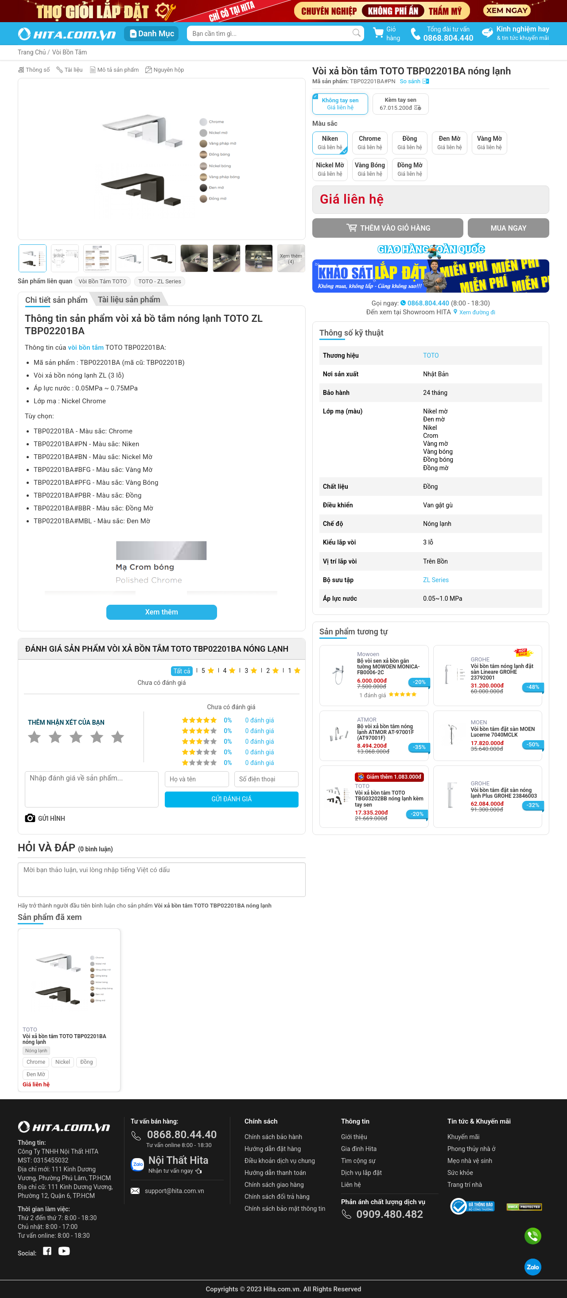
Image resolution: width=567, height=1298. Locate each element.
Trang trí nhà (464, 1184)
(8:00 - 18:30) (445, 303)
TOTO (431, 355)
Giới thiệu (354, 1136)
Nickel (62, 1062)
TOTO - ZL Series (159, 281)
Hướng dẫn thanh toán (275, 1172)
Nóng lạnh (36, 1051)
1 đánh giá (372, 695)
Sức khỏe (460, 1172)
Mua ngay (509, 228)
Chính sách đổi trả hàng (277, 1196)
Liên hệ (351, 1184)
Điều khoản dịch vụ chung (280, 1160)
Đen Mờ (36, 1074)
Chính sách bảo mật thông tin (285, 1208)
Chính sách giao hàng (274, 1184)
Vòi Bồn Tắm (69, 52)
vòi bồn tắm (86, 348)
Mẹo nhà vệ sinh (469, 1160)
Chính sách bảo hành (273, 1136)
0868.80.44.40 (182, 1134)
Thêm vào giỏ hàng (388, 228)
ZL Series (436, 579)
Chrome (36, 1062)
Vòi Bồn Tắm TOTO (102, 281)
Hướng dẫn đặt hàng (273, 1148)
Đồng (86, 1062)
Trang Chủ (32, 52)
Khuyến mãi (463, 1136)
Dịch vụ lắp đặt (361, 1172)
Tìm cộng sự (358, 1160)
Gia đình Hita (359, 1148)
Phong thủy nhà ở (471, 1148)
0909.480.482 (389, 1214)
